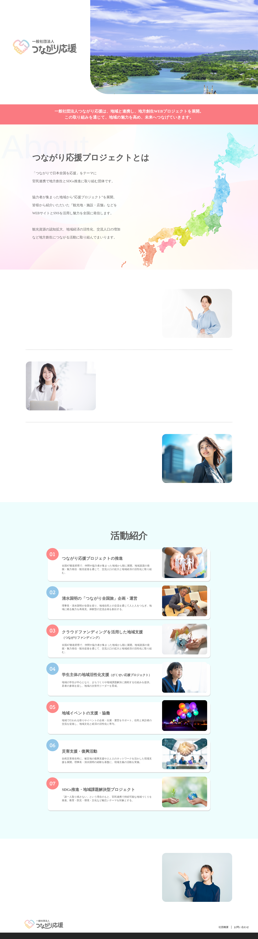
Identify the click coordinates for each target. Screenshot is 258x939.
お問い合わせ (241, 927)
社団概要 (224, 927)
